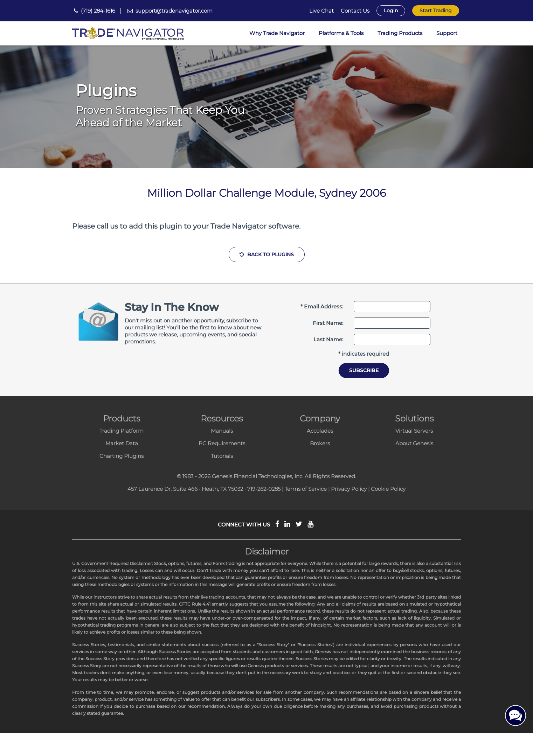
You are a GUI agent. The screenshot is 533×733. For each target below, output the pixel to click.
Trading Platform (121, 430)
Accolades (320, 430)
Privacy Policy (349, 489)
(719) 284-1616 (98, 10)
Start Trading (436, 10)
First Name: (328, 323)
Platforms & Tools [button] (341, 33)
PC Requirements (222, 443)
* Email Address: (321, 306)
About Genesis (414, 443)
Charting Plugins (121, 456)
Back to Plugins (267, 254)
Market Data (121, 443)
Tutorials (222, 456)
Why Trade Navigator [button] (277, 33)
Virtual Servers (414, 430)
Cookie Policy (388, 489)
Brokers (320, 443)
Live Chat (321, 11)
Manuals (222, 430)
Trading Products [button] (400, 33)
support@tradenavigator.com (174, 10)
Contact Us (355, 11)
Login (391, 10)
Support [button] (446, 33)
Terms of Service (306, 489)
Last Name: (328, 339)
